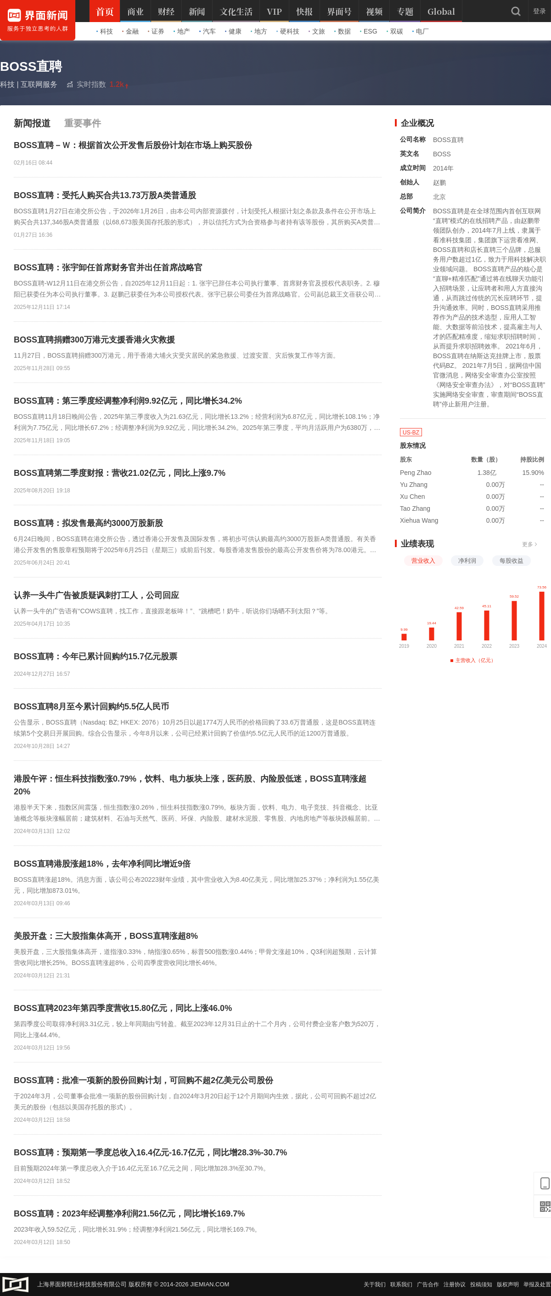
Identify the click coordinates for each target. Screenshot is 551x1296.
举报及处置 (537, 1284)
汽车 (207, 31)
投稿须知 (481, 1284)
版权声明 (508, 1284)
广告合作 (428, 1284)
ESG (368, 31)
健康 (233, 31)
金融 (130, 31)
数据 (342, 31)
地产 (182, 31)
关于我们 (375, 1284)
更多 (530, 544)
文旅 (317, 31)
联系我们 (401, 1284)
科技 (104, 31)
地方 (259, 31)
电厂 (420, 31)
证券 (156, 31)
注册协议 (455, 1284)
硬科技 (287, 31)
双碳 (395, 31)
